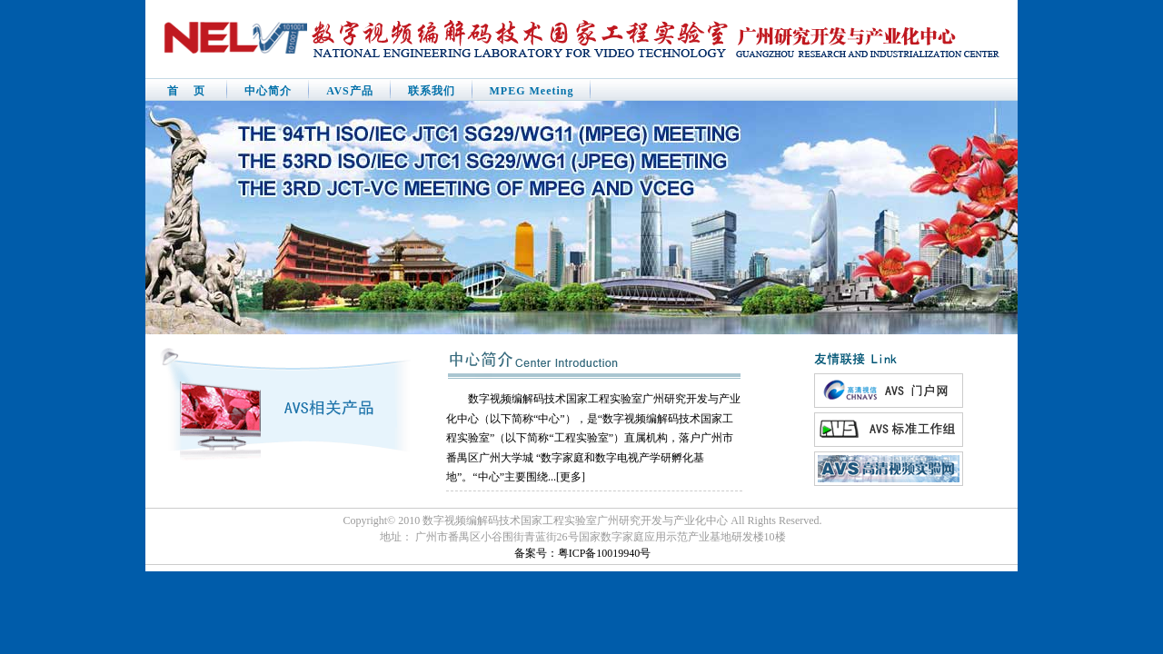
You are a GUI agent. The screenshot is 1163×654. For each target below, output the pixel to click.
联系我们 (431, 90)
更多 (571, 477)
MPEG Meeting (532, 90)
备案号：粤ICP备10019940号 (582, 553)
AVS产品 (349, 90)
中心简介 (268, 90)
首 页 (186, 90)
